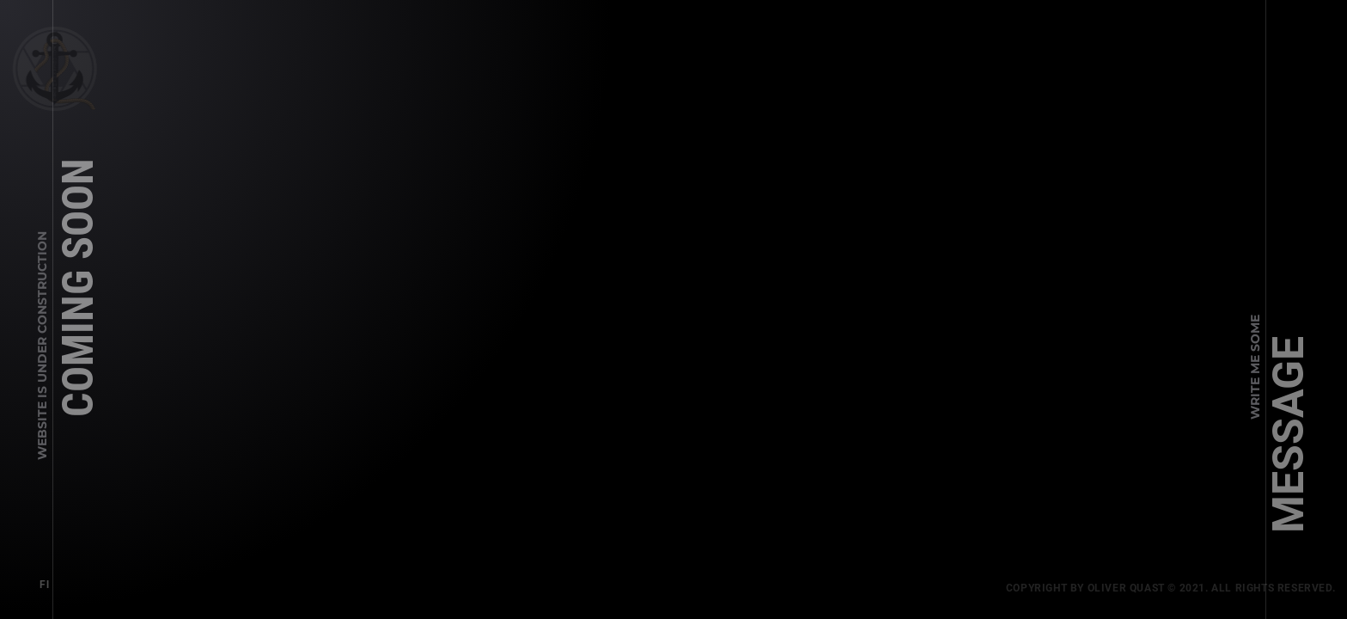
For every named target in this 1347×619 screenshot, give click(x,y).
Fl (41, 581)
